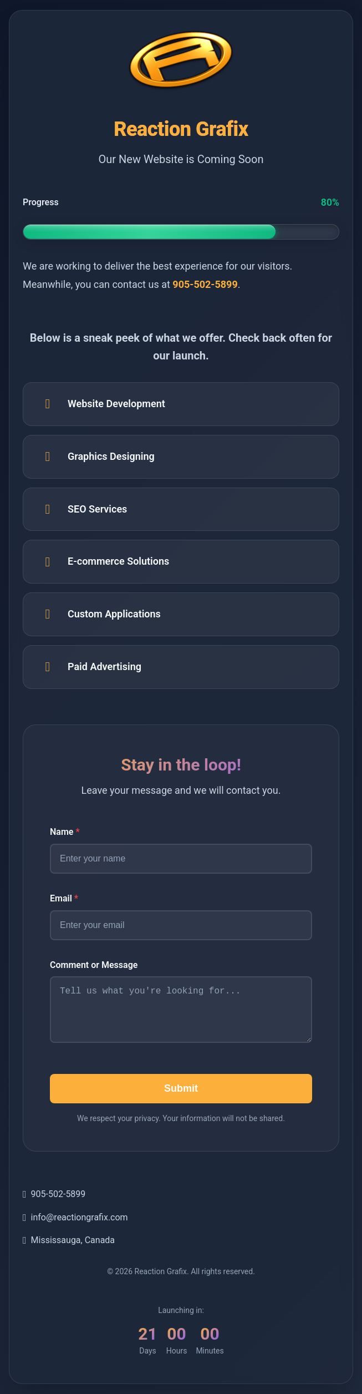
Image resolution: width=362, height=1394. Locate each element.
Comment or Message (93, 964)
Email (64, 897)
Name (65, 831)
